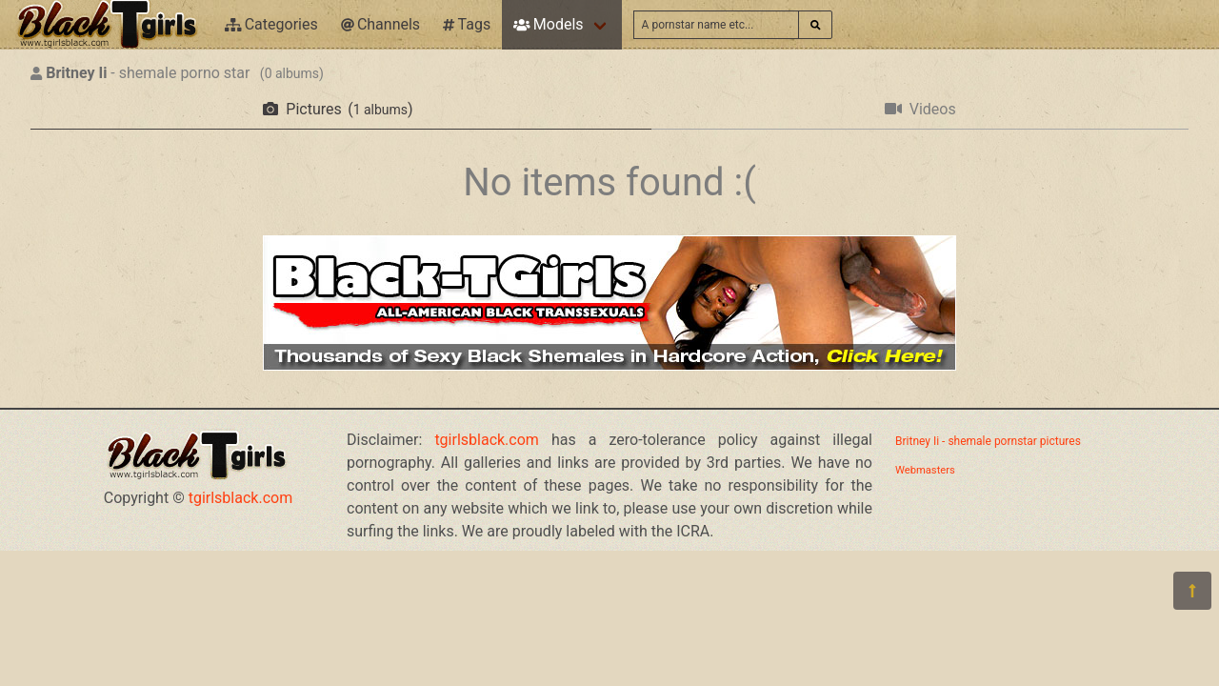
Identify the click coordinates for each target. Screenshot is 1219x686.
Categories (271, 24)
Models (548, 24)
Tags (466, 24)
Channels (380, 24)
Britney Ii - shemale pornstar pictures (988, 441)
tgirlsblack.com (241, 498)
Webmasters (925, 470)
